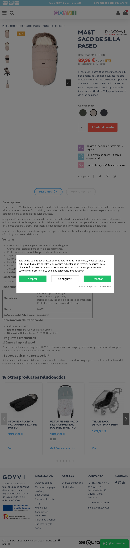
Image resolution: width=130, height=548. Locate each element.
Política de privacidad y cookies (95, 286)
